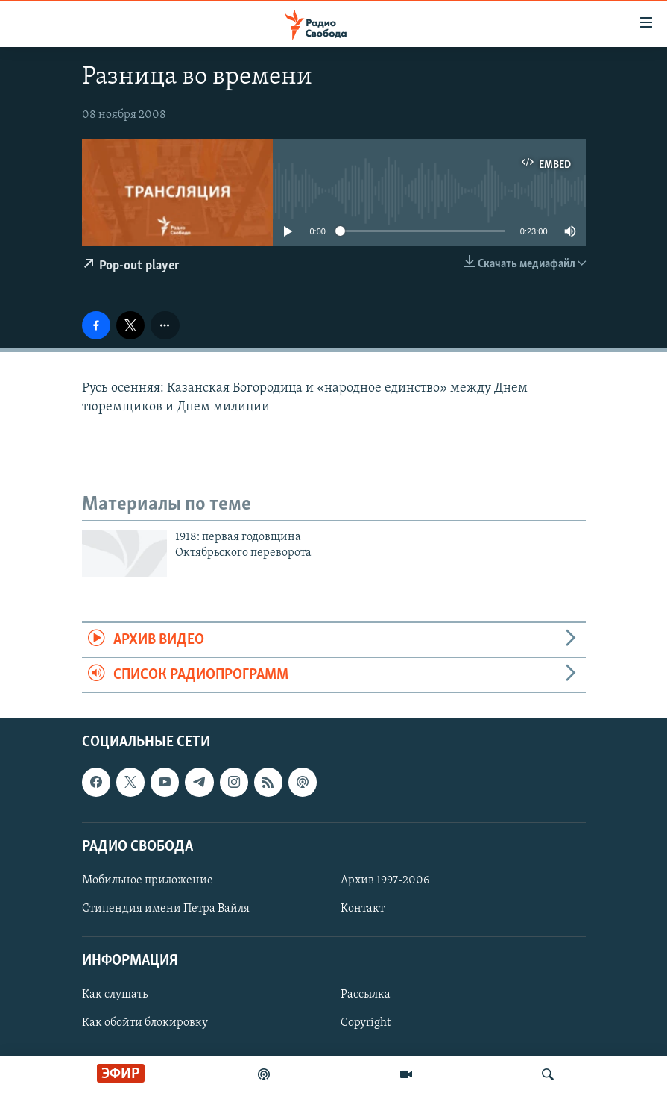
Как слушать (115, 995)
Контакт (363, 909)
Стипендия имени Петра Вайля (166, 909)
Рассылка (366, 995)
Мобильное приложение (147, 880)
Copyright (366, 1024)
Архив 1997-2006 (385, 880)
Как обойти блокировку (145, 1024)
